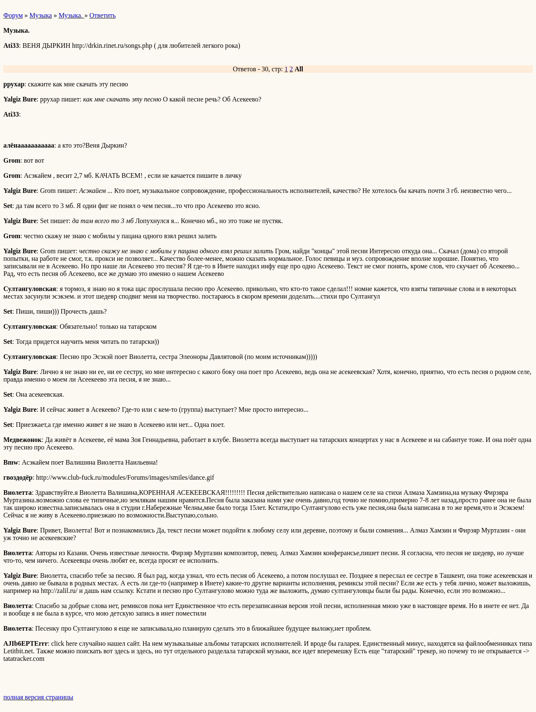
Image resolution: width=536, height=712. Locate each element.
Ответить (102, 15)
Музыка (40, 15)
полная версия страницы (38, 697)
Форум (13, 15)
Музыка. (72, 15)
